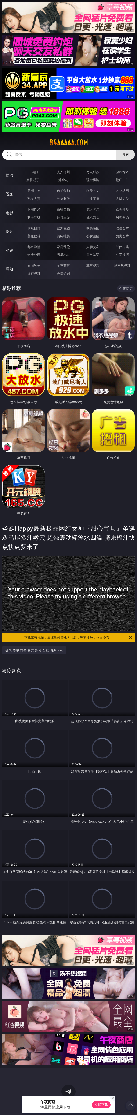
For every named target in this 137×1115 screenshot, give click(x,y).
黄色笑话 (92, 255)
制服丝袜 (33, 217)
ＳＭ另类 (122, 198)
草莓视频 (92, 265)
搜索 (125, 154)
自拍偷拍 (63, 190)
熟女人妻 (33, 198)
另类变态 (122, 217)
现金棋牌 (92, 180)
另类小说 (63, 255)
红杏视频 (33, 273)
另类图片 (122, 236)
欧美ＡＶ (92, 190)
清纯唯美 (63, 236)
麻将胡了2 (33, 180)
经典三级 (63, 217)
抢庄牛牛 (122, 180)
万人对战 (92, 172)
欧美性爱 (122, 209)
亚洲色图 (63, 228)
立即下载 (101, 1104)
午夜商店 (63, 265)
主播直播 (92, 198)
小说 (9, 250)
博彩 (9, 175)
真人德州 (63, 172)
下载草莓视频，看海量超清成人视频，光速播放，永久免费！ (78, 637)
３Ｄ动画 (122, 190)
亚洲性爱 (33, 209)
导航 (9, 268)
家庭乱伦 (63, 247)
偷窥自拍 (33, 228)
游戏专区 (122, 172)
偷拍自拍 (63, 209)
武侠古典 (122, 247)
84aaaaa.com (68, 142)
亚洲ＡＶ (33, 190)
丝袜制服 (63, 198)
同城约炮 (33, 265)
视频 (9, 194)
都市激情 (33, 247)
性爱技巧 (122, 255)
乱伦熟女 (92, 217)
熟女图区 (92, 236)
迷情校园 (33, 255)
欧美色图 (92, 228)
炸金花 (63, 180)
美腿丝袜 (33, 236)
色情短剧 (63, 273)
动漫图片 (122, 228)
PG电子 (34, 172)
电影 (9, 212)
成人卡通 (92, 209)
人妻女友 (92, 247)
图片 (9, 231)
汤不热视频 (122, 265)
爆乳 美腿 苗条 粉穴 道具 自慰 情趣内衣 (34, 650)
